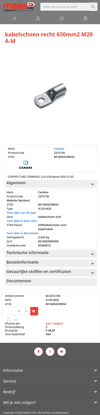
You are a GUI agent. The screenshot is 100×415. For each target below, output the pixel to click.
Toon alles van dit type (21, 213)
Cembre (59, 148)
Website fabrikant (18, 200)
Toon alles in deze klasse (23, 233)
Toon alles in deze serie (22, 221)
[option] (51, 95)
